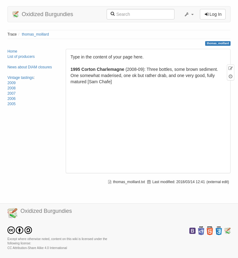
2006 (11, 99)
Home (12, 51)
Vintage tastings (20, 77)
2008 (11, 88)
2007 (11, 93)
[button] (188, 14)
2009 (11, 83)
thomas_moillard (35, 34)
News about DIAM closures (29, 67)
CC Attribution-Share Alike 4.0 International (37, 248)
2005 (11, 104)
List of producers (21, 56)
